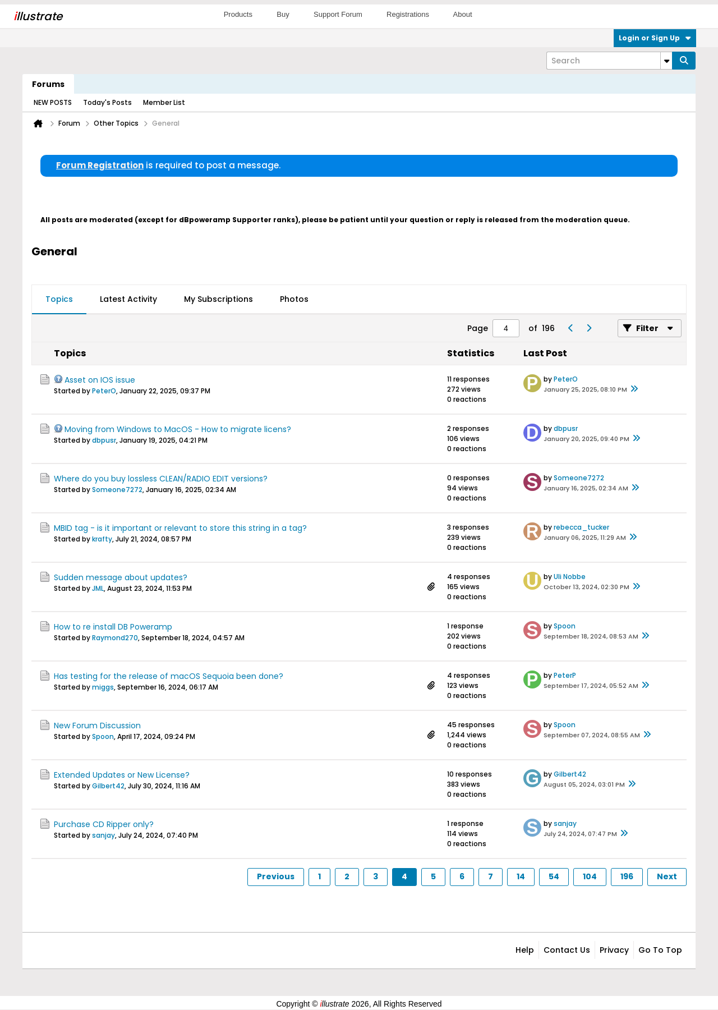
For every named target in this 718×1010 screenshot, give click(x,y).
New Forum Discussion (97, 725)
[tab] (59, 299)
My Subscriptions (218, 299)
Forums (48, 84)
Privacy (614, 950)
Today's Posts (107, 102)
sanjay (103, 835)
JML (98, 588)
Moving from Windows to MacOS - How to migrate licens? (178, 429)
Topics (59, 299)
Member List (164, 102)
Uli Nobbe (570, 576)
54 (554, 876)
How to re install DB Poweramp (113, 626)
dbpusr (104, 440)
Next (667, 876)
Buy (283, 14)
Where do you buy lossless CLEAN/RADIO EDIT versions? (161, 478)
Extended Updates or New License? (122, 775)
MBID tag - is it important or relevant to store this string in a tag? (180, 528)
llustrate (37, 16)
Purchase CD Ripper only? (104, 824)
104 (590, 876)
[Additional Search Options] (666, 61)
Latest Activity (128, 299)
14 (521, 876)
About (462, 14)
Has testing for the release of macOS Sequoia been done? (168, 676)
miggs (103, 687)
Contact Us (567, 950)
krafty (102, 539)
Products (238, 14)
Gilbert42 (108, 786)
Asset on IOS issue (100, 379)
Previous (275, 876)
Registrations (407, 14)
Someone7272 (117, 489)
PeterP (565, 675)
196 (626, 876)
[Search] (609, 61)
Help (525, 950)
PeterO (104, 391)
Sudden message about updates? (120, 577)
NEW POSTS (53, 102)
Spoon (565, 626)
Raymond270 (115, 637)
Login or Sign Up (655, 38)
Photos (294, 299)
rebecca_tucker (581, 527)
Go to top (660, 950)
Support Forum (338, 14)
